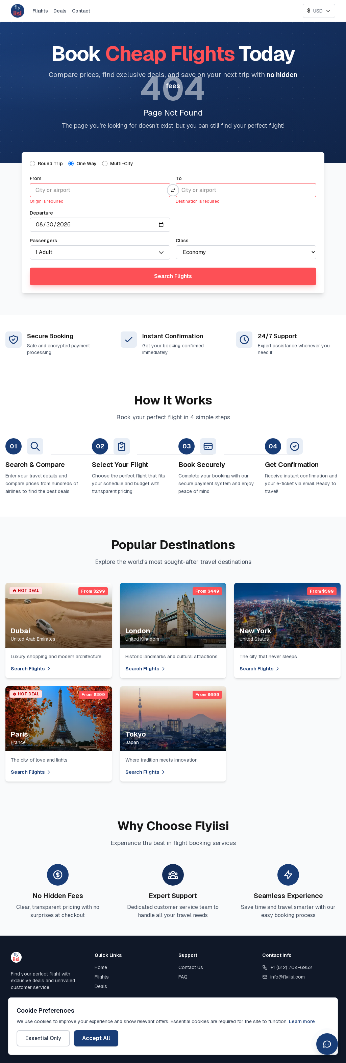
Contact (81, 11)
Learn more (302, 1054)
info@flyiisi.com (283, 977)
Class (182, 241)
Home (101, 967)
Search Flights (173, 276)
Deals (60, 11)
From (36, 178)
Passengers (43, 241)
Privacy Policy (107, 1021)
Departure (41, 213)
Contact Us (190, 967)
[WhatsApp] (331, 1021)
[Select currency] (319, 11)
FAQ (183, 977)
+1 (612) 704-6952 (287, 967)
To (179, 178)
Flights (40, 11)
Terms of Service (154, 1021)
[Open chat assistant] (327, 1044)
